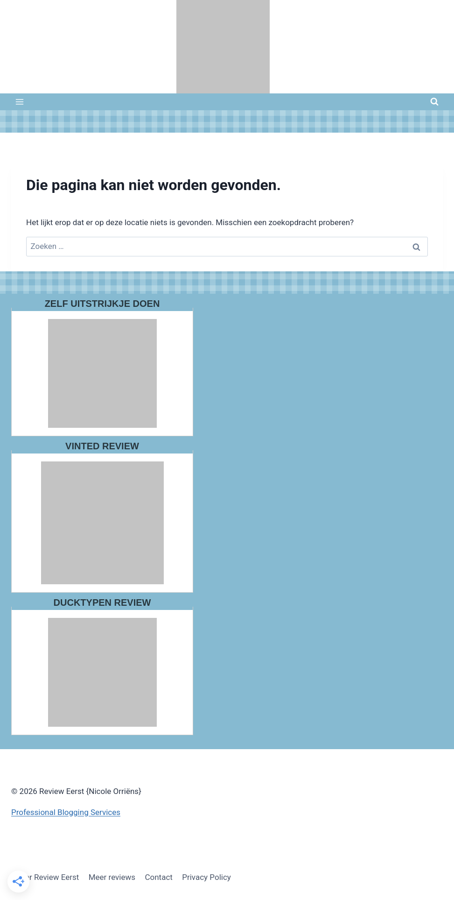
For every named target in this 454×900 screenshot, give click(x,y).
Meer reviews (112, 877)
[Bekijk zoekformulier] (434, 101)
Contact (158, 877)
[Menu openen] (19, 101)
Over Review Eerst (47, 877)
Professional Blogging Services (65, 812)
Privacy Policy (206, 877)
